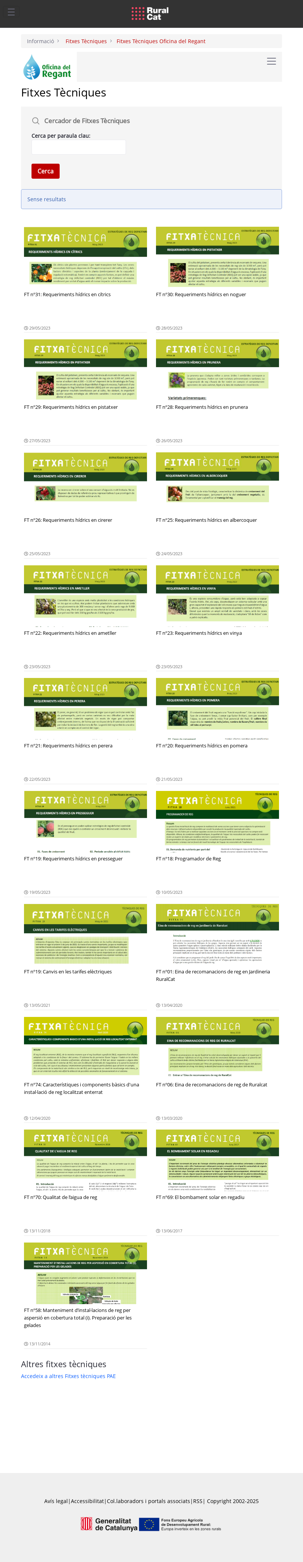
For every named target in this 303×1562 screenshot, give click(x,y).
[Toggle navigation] (11, 11)
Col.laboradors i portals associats (148, 1501)
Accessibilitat (87, 1501)
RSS (197, 1501)
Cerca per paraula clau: (61, 135)
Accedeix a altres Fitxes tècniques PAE (68, 1376)
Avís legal (56, 1501)
